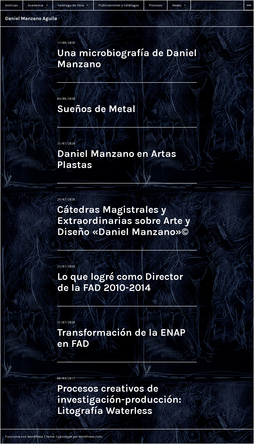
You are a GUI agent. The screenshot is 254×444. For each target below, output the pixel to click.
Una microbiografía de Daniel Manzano (127, 58)
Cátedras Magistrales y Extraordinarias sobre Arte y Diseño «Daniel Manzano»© (123, 221)
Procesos (155, 5)
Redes (176, 5)
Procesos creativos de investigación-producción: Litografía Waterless (119, 399)
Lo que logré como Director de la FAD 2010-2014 (120, 282)
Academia (35, 5)
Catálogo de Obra (71, 5)
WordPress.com (90, 436)
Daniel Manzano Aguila (31, 18)
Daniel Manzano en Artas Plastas (116, 159)
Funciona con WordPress (24, 436)
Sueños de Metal (96, 109)
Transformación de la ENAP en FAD (121, 338)
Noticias (11, 5)
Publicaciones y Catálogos (118, 5)
